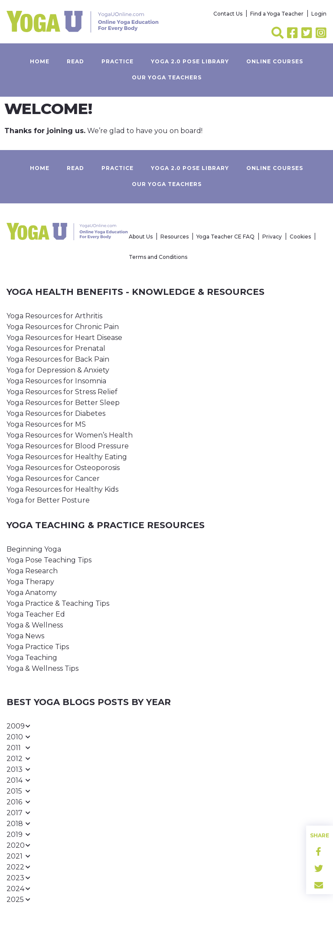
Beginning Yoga (34, 549)
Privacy (272, 236)
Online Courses (274, 61)
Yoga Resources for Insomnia (56, 381)
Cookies (300, 236)
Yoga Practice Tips (38, 647)
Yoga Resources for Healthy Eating (67, 457)
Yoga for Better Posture (48, 500)
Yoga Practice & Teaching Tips (58, 603)
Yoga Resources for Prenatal (56, 348)
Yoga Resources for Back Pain (58, 359)
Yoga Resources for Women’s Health (70, 435)
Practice (117, 61)
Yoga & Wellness (35, 625)
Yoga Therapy (30, 582)
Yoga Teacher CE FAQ (225, 236)
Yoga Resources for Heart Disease (64, 337)
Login (318, 13)
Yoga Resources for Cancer (53, 478)
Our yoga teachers (167, 77)
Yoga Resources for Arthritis (54, 316)
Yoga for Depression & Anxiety (58, 370)
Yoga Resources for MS (46, 424)
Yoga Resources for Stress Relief (62, 392)
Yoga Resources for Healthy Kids (62, 489)
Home (39, 61)
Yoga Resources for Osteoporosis (63, 468)
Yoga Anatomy (32, 592)
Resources (174, 236)
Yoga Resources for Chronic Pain (63, 327)
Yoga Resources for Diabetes (56, 413)
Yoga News (25, 636)
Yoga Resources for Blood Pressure (68, 446)
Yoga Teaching (32, 657)
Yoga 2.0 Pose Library (190, 61)
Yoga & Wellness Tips (42, 668)
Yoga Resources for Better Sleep (63, 403)
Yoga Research (32, 571)
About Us (141, 236)
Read (75, 61)
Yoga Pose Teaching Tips (49, 560)
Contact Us (227, 13)
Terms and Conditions (158, 257)
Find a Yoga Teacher (277, 13)
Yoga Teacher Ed (36, 614)
